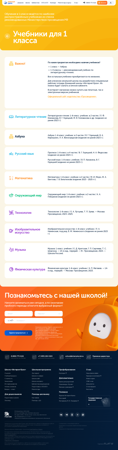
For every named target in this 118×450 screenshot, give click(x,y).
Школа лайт (36, 378)
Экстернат (35, 373)
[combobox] (10, 320)
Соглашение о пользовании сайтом (69, 423)
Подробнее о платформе (12, 440)
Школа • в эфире (37, 376)
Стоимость (8, 378)
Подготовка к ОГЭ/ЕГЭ (39, 386)
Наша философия (92, 373)
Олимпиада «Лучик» (66, 384)
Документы (90, 384)
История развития (11, 384)
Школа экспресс (37, 381)
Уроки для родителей (66, 381)
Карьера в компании (93, 376)
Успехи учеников (10, 386)
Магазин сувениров (66, 387)
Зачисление (9, 381)
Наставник (35, 398)
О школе (8, 373)
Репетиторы (36, 389)
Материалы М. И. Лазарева (69, 401)
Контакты (89, 389)
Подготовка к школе (12, 398)
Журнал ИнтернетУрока (67, 395)
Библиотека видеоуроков (40, 384)
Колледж (63, 373)
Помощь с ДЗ (36, 400)
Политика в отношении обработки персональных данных (73, 426)
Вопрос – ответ (10, 389)
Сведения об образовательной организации (71, 429)
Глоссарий (62, 398)
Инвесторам (90, 378)
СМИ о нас (89, 381)
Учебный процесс (11, 376)
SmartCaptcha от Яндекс (35, 429)
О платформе (91, 386)
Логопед (8, 400)
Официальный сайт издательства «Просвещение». (72, 96)
